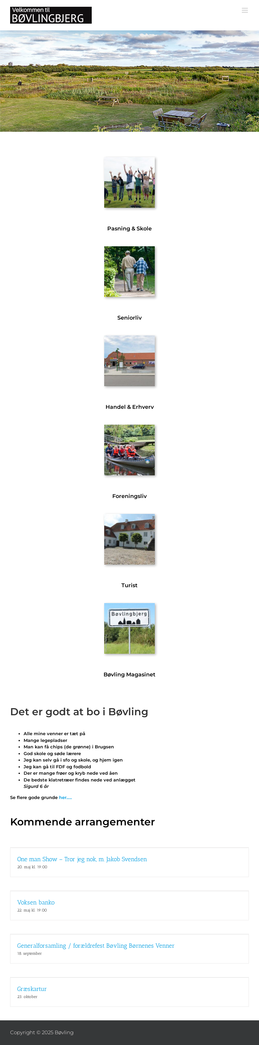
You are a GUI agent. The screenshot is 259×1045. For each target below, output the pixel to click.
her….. (65, 797)
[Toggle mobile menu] (245, 10)
